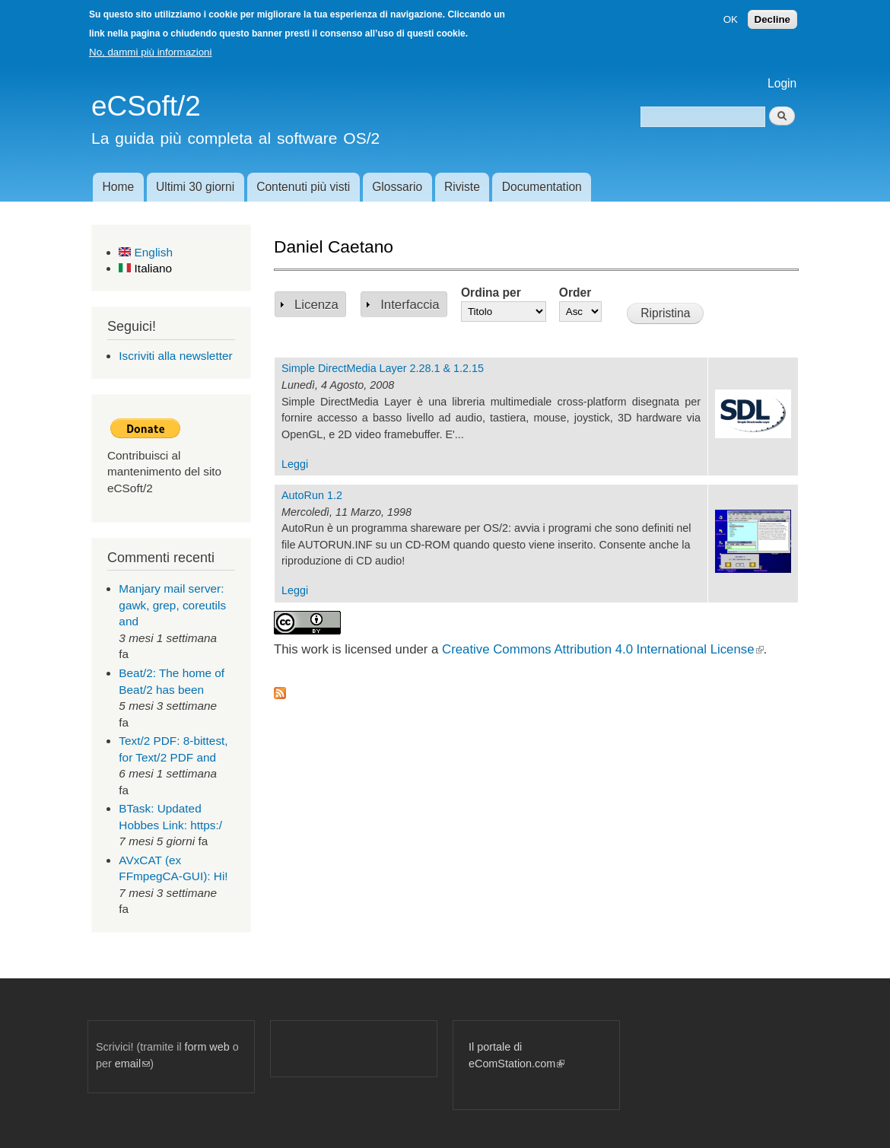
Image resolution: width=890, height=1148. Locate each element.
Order (575, 292)
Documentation (542, 186)
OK (730, 19)
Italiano (145, 268)
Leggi (294, 464)
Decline (772, 19)
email (132, 1063)
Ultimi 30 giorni (195, 186)
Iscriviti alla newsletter (175, 355)
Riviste (462, 186)
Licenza (316, 304)
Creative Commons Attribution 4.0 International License (602, 649)
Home (118, 186)
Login (782, 83)
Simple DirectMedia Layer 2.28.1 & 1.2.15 (382, 368)
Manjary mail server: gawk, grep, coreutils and (172, 605)
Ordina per (491, 292)
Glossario (397, 186)
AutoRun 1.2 (311, 495)
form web (207, 1047)
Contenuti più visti (303, 186)
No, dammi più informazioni (150, 52)
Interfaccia (409, 304)
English (146, 252)
